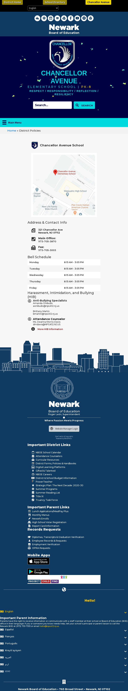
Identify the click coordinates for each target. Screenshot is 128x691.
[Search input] (52, 105)
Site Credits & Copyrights (64, 436)
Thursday (35, 281)
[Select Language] (43, 8)
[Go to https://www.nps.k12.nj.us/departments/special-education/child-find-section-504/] (34, 581)
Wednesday (36, 275)
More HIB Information (50, 329)
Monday (34, 262)
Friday (33, 287)
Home (11, 130)
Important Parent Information (23, 618)
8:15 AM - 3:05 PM (74, 262)
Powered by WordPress (64, 438)
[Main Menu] (12, 122)
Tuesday (34, 268)
